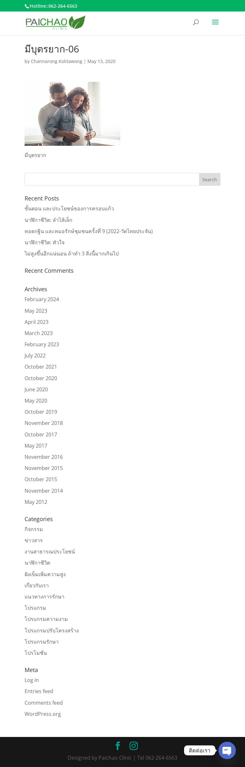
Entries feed (39, 691)
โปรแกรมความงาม (46, 618)
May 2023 (36, 310)
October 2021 (41, 366)
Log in (32, 680)
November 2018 (44, 423)
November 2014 (44, 490)
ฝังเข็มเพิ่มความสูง (45, 574)
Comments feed (44, 702)
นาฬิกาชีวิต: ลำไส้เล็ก (48, 219)
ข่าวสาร (34, 540)
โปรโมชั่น (36, 652)
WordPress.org (43, 713)
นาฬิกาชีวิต (37, 562)
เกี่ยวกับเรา (37, 585)
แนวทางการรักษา (44, 596)
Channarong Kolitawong (56, 61)
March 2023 (39, 333)
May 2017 (36, 445)
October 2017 (41, 434)
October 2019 (41, 411)
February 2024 (42, 299)
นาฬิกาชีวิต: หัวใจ (44, 242)
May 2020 (36, 400)
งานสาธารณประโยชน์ (50, 551)
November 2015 (44, 468)
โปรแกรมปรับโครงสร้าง (52, 630)
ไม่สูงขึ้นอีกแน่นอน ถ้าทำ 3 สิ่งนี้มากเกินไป (72, 253)
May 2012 (36, 501)
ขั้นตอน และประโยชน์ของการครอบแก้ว (69, 208)
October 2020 (41, 378)
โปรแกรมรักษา (42, 641)
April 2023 (36, 321)
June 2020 (36, 389)
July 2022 (35, 355)
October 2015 (41, 479)
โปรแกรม (35, 607)
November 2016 (44, 456)
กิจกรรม (34, 529)
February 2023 (42, 344)
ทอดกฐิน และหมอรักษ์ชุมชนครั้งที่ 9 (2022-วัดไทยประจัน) (89, 231)
